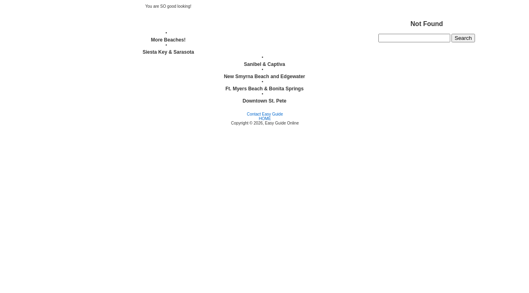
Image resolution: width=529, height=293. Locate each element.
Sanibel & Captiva (264, 64)
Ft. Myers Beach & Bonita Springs (264, 89)
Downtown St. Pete (265, 101)
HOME (265, 118)
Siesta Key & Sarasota (168, 52)
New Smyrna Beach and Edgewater (264, 76)
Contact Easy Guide (265, 114)
